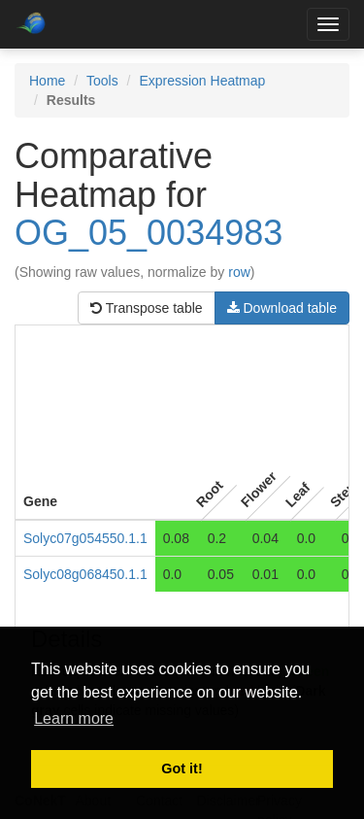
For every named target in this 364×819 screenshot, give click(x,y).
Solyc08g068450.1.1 (85, 574)
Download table (282, 308)
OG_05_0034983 (148, 233)
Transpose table (146, 308)
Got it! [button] (181, 768)
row (239, 272)
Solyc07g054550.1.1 (85, 538)
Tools (102, 80)
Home (47, 80)
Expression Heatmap (202, 80)
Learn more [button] (74, 718)
